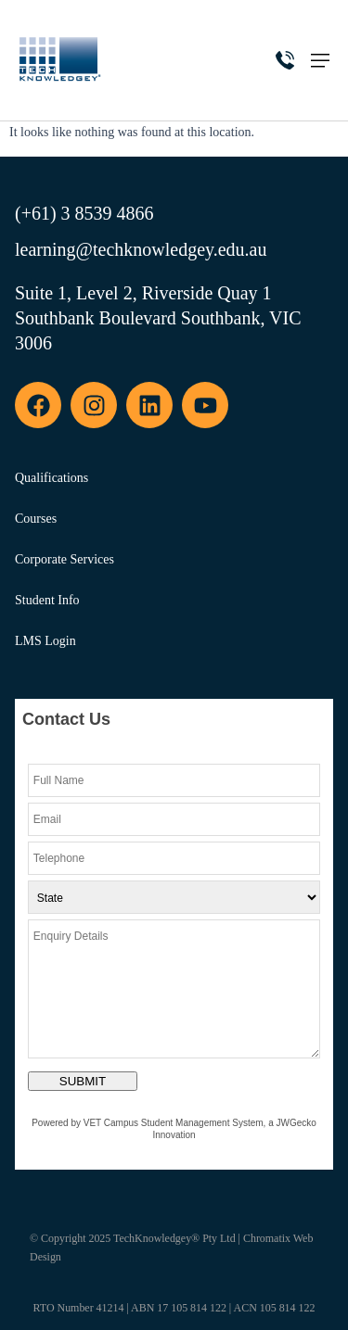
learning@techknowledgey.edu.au (140, 249)
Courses (36, 519)
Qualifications (51, 478)
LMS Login (45, 641)
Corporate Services (64, 559)
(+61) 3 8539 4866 (84, 213)
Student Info (47, 600)
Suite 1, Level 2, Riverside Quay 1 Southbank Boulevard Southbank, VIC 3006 (158, 318)
